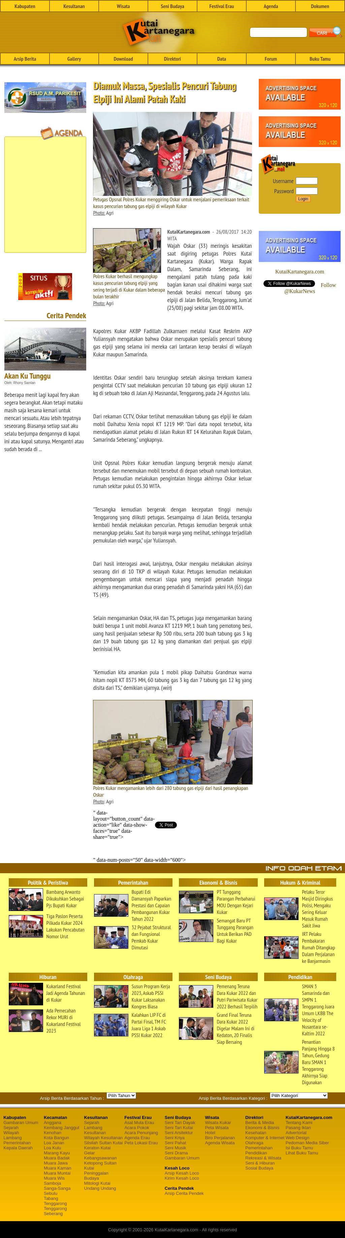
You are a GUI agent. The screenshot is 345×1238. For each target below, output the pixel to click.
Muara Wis (54, 1178)
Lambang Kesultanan (95, 1130)
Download (123, 58)
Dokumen (320, 6)
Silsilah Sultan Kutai (103, 1142)
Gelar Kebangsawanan (100, 1155)
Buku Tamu (320, 58)
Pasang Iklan (298, 1127)
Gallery (74, 58)
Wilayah (11, 1132)
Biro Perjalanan (220, 1137)
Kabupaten (24, 6)
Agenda (271, 6)
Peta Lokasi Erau (141, 1142)
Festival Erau (222, 6)
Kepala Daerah (18, 1147)
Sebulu (50, 1193)
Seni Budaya (172, 6)
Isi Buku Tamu (299, 1147)
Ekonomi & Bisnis (262, 1127)
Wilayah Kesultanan (103, 1137)
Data (221, 58)
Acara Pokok (136, 1127)
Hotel (210, 1132)
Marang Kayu (57, 1152)
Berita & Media (259, 1122)
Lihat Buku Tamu (302, 1152)
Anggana (52, 1122)
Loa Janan (54, 1142)
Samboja (52, 1183)
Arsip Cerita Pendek (184, 1193)
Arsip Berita (25, 58)
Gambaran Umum (20, 1122)
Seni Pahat (175, 1142)
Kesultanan (74, 6)
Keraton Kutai (97, 1147)
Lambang (12, 1137)
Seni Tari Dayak (180, 1122)
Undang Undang (100, 1188)
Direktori (172, 58)
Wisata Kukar (218, 1122)
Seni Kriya (175, 1137)
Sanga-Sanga (57, 1188)
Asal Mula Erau (139, 1122)
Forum (271, 58)
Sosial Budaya (259, 1168)
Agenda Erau (137, 1137)
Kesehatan (255, 1132)
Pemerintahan (17, 1142)
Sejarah (11, 1127)
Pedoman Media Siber (307, 1142)
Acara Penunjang (141, 1132)
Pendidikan (256, 1152)
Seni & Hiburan (260, 1163)
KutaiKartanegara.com (299, 271)
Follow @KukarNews (310, 288)
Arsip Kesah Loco (182, 1173)
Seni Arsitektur (179, 1132)
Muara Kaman (57, 1168)
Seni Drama (176, 1152)
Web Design (298, 1137)
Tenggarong (55, 1203)
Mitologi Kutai (97, 1183)
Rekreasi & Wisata (263, 1157)
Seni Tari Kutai (179, 1127)
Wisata (123, 6)
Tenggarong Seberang (55, 1211)
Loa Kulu (52, 1147)
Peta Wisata (216, 1127)
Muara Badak (57, 1157)
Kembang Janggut (62, 1127)
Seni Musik (175, 1147)
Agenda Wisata (219, 1142)
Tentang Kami (299, 1122)
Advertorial (296, 1132)
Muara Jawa (56, 1163)
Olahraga (254, 1142)
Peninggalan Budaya (96, 1176)
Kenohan (52, 1132)
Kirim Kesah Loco (182, 1178)
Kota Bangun (56, 1137)
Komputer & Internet (264, 1137)
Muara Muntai (57, 1173)
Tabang (51, 1198)
